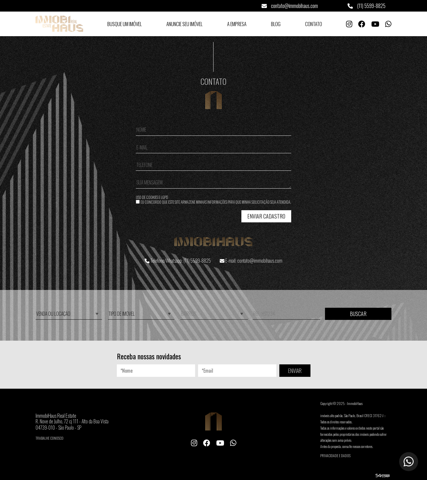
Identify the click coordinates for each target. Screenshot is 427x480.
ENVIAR (295, 370)
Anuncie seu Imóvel (184, 24)
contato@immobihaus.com (290, 5)
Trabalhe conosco (49, 438)
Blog (276, 24)
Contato (313, 24)
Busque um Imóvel (124, 24)
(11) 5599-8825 (366, 5)
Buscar (358, 314)
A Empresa (236, 24)
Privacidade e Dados (335, 455)
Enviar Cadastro (266, 216)
